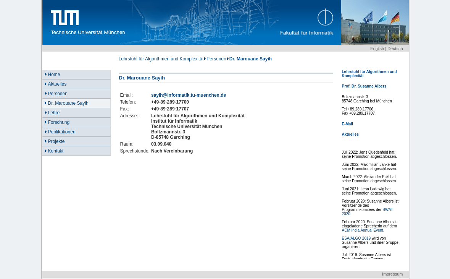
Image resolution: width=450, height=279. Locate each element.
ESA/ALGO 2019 (356, 238)
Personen (216, 59)
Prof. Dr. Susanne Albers (364, 86)
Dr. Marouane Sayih (68, 103)
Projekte (56, 141)
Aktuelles (57, 84)
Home (54, 74)
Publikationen (62, 132)
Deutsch (395, 48)
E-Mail (347, 124)
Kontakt (56, 151)
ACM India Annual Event (362, 230)
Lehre (54, 112)
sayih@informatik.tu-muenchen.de (188, 95)
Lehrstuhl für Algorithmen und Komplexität (161, 59)
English (377, 48)
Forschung (59, 122)
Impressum (392, 274)
